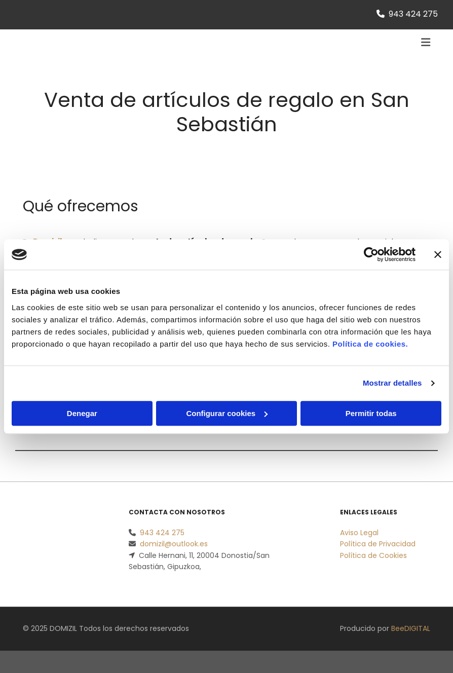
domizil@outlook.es (174, 544)
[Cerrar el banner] (437, 254)
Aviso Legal (359, 533)
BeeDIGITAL (410, 628)
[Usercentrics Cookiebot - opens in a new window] (371, 254)
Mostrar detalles (392, 383)
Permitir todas (371, 413)
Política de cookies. (370, 344)
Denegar (82, 413)
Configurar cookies (227, 413)
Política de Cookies (373, 555)
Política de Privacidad (378, 544)
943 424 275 (413, 14)
